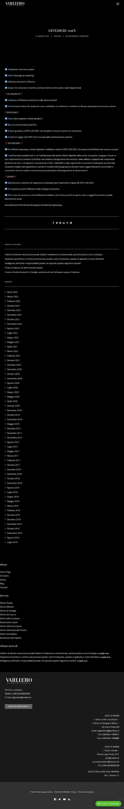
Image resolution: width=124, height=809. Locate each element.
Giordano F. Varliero (78, 36)
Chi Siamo (4, 576)
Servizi (3, 580)
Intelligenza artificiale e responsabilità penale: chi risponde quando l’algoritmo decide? (38, 661)
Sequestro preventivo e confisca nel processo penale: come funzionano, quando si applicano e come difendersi (49, 657)
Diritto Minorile (7, 607)
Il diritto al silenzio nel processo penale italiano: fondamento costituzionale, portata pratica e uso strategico (49, 653)
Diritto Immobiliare (8, 634)
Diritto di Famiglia (8, 611)
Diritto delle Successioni (11, 626)
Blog (58, 36)
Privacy (73, 791)
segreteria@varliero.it (21, 697)
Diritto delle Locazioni (10, 618)
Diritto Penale (6, 603)
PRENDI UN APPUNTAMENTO (18, 706)
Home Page (5, 572)
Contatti (4, 587)
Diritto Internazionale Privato (13, 630)
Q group (91, 791)
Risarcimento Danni (9, 622)
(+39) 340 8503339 (110, 765)
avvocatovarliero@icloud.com (105, 762)
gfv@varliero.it (112, 758)
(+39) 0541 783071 (110, 734)
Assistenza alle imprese (10, 638)
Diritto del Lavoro (8, 615)
